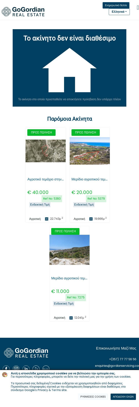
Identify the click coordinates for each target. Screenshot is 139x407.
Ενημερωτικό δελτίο (116, 5)
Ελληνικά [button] (118, 12)
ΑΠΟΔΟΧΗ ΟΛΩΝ (123, 396)
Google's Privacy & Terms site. (45, 390)
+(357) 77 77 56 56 (122, 359)
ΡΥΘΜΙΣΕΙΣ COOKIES (93, 396)
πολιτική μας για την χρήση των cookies (104, 377)
